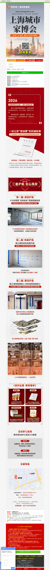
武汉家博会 (18, 558)
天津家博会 (39, 556)
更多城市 (47, 1)
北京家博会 (25, 558)
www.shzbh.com (24, 561)
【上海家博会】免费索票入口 (5, 1)
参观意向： (9, 69)
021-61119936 (14, 85)
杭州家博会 (33, 556)
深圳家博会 (31, 558)
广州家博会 (26, 556)
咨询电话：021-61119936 (25, 551)
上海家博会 (20, 556)
